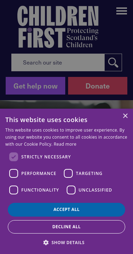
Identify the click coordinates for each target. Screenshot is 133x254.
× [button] (125, 116)
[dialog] (66, 181)
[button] (67, 242)
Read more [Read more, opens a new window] (65, 144)
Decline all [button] (66, 227)
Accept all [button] (67, 209)
